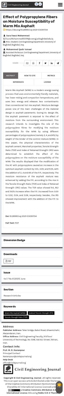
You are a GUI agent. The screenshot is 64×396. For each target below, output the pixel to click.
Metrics (51, 76)
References (18, 82)
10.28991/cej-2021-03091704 (23, 216)
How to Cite (29, 76)
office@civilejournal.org (14, 363)
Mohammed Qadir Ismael (17, 49)
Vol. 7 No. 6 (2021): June (14, 279)
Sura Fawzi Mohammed (16, 35)
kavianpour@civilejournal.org (17, 356)
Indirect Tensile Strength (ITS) (41, 313)
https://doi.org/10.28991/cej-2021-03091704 (25, 29)
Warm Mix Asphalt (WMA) (15, 313)
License (47, 82)
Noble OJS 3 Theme (48, 393)
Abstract (10, 76)
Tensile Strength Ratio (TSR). (16, 317)
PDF (17, 223)
